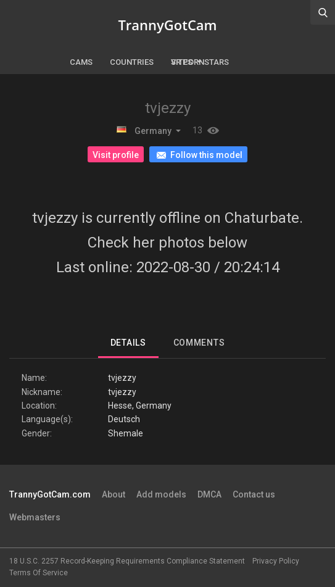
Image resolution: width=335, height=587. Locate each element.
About (113, 494)
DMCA (209, 494)
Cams (81, 62)
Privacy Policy (275, 561)
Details (128, 343)
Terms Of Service (38, 572)
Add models (161, 494)
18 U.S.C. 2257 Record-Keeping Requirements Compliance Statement (127, 561)
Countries (132, 62)
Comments (199, 343)
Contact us (254, 494)
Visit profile (116, 155)
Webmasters (34, 517)
